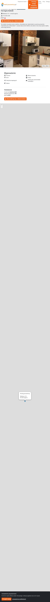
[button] (25, 401)
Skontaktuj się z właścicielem (12, 21)
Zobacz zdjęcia (45, 66)
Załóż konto (40, 2)
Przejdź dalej (6, 599)
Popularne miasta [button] (22, 1)
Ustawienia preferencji (19, 599)
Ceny (44, 1)
